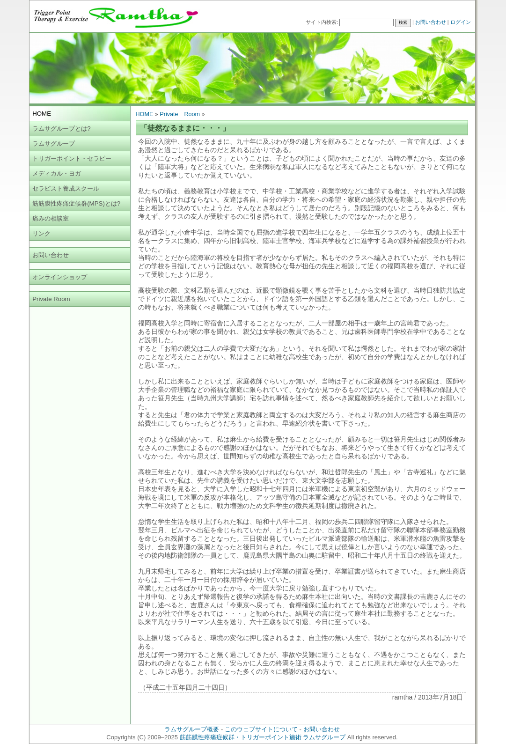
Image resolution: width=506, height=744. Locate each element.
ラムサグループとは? (61, 128)
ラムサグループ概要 (191, 729)
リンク (41, 233)
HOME (145, 114)
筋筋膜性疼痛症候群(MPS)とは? (76, 203)
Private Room (51, 298)
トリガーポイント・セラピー (71, 158)
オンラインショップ (59, 276)
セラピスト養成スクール (65, 188)
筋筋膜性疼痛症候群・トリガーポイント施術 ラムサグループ (263, 737)
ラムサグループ (53, 143)
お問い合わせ (430, 22)
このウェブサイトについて (261, 729)
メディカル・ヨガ (56, 173)
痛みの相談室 (50, 218)
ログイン (460, 22)
